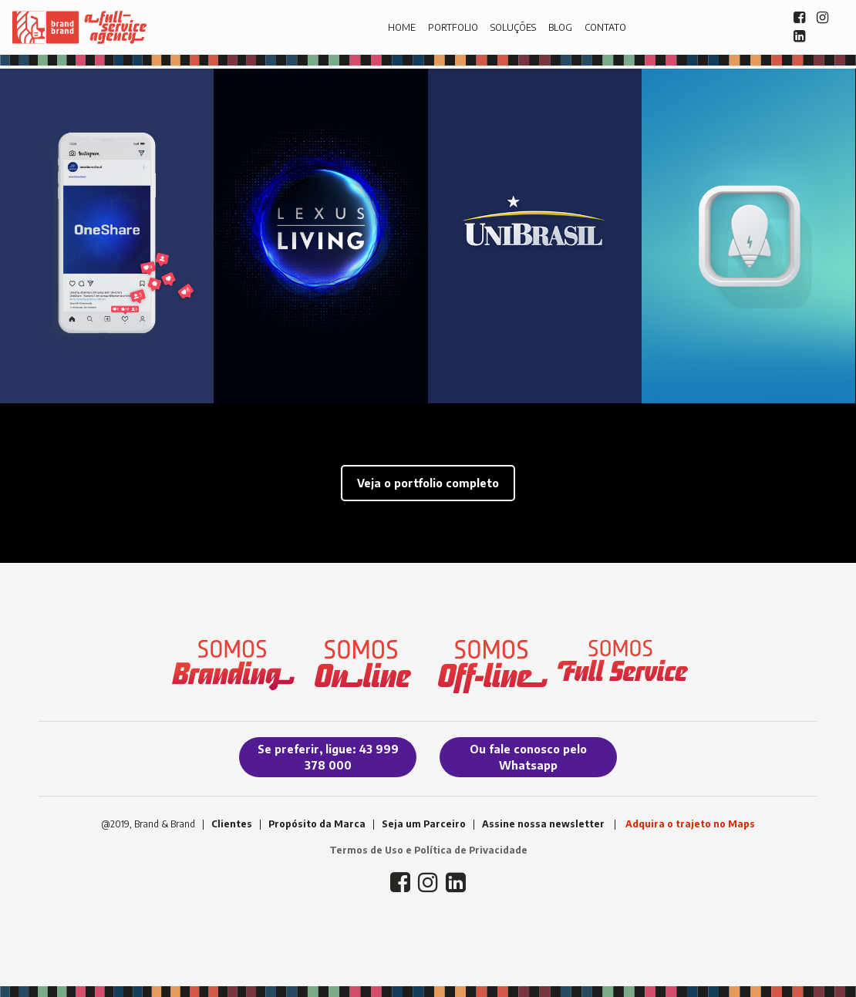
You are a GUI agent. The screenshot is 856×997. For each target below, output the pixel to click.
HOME (402, 27)
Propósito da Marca (317, 824)
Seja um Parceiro (424, 824)
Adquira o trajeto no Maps (690, 824)
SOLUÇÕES (513, 27)
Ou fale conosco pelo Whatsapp (528, 757)
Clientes (231, 824)
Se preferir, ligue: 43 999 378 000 (328, 757)
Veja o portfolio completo (428, 483)
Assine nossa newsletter (543, 824)
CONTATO (605, 27)
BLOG (560, 27)
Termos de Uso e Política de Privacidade (428, 850)
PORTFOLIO (453, 27)
